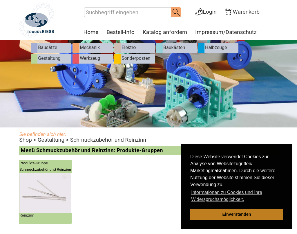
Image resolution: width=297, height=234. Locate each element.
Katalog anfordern (165, 32)
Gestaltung (50, 139)
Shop (25, 139)
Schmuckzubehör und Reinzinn (108, 139)
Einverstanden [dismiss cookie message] (236, 214)
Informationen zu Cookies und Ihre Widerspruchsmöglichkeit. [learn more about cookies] (226, 196)
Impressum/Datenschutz (225, 32)
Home (91, 32)
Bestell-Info (120, 32)
